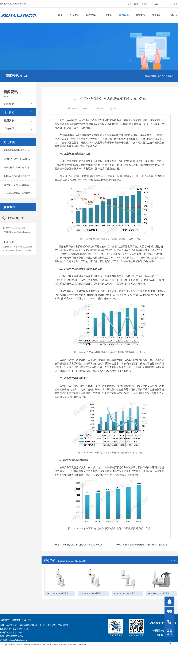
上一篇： (78, 545)
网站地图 (82, 644)
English (145, 4)
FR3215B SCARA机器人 (57, 593)
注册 (136, 4)
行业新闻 (170, 76)
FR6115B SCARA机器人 (125, 593)
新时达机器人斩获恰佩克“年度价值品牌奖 (23, 167)
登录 (129, 4)
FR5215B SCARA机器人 (91, 593)
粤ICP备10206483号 (50, 644)
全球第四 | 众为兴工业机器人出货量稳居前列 (24, 185)
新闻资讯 (161, 76)
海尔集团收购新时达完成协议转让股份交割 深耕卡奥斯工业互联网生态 (36, 150)
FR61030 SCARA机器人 (158, 593)
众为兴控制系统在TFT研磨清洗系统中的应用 (24, 193)
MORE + (172, 560)
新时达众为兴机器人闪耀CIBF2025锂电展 (23, 176)
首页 (60, 15)
